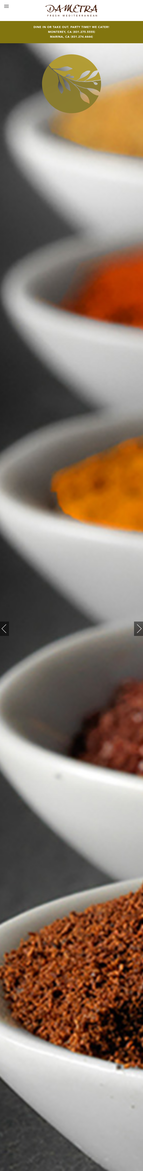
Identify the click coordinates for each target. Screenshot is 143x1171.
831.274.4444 (82, 37)
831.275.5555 (84, 32)
